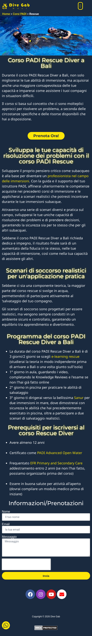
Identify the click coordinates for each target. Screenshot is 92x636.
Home (6, 14)
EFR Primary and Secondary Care (56, 463)
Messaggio (9, 536)
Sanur (78, 397)
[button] (80, 6)
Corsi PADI (19, 14)
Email (6, 524)
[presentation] (26, 564)
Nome (6, 511)
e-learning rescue (65, 356)
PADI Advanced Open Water (60, 452)
